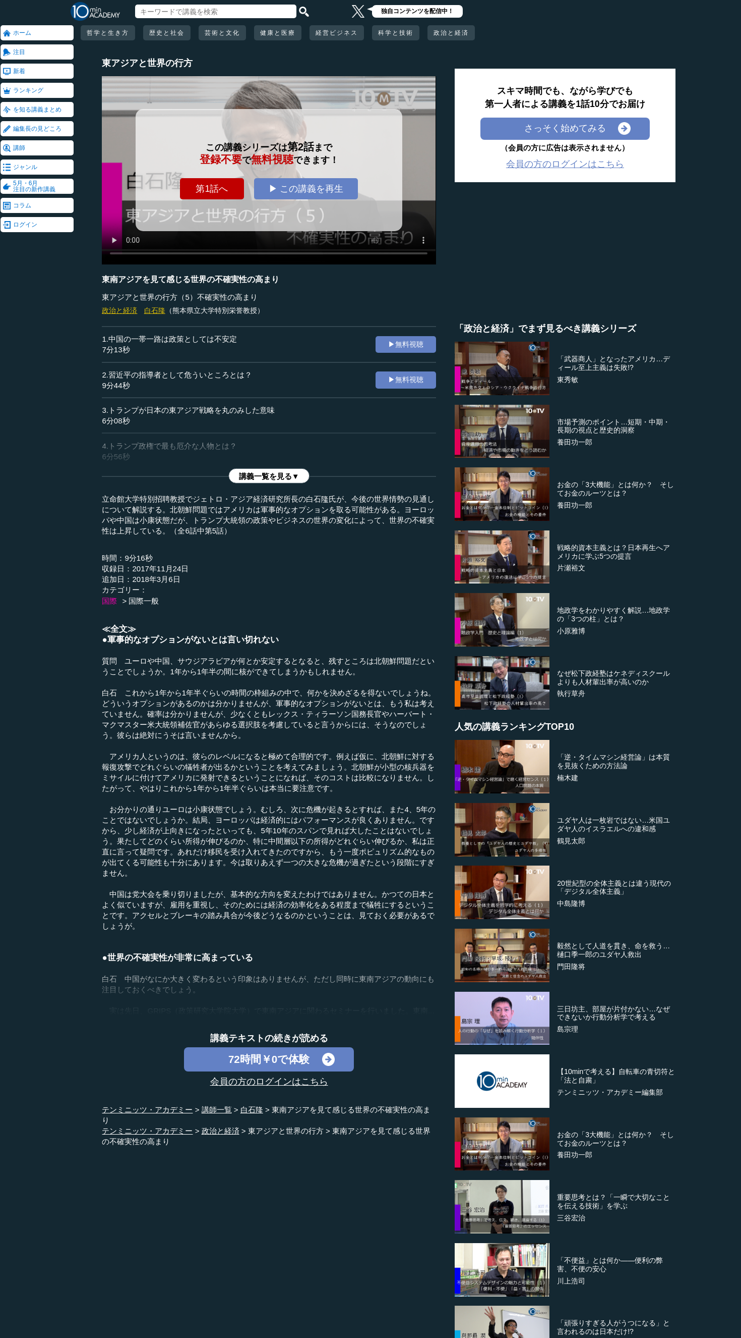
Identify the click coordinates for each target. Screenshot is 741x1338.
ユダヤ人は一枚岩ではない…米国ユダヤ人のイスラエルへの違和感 (613, 824)
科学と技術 (395, 32)
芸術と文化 (222, 32)
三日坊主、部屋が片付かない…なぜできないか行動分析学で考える (613, 1013)
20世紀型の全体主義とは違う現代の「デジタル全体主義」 (614, 887)
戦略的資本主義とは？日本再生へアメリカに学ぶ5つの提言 (613, 552)
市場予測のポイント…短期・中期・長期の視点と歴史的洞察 (613, 426)
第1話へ (212, 189)
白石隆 (154, 310)
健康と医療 (277, 32)
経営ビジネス (337, 32)
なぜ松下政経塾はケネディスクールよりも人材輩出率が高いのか (613, 677)
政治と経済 (451, 32)
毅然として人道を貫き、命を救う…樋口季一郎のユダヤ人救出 (613, 950)
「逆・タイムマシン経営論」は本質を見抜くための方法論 (613, 761)
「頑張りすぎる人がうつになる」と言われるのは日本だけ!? (613, 1327)
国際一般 (144, 601)
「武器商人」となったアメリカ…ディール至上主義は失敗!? (613, 363)
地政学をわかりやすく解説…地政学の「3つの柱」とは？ (613, 614)
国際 (109, 601)
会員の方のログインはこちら (269, 1082)
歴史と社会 (166, 32)
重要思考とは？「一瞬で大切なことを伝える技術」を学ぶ (613, 1201)
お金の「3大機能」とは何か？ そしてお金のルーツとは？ (615, 488)
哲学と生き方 (108, 32)
